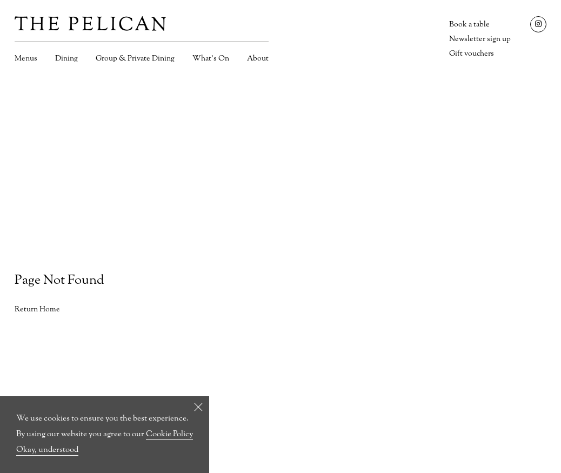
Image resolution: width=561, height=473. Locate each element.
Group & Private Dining (135, 59)
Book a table (469, 24)
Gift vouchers (471, 54)
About (258, 59)
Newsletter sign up (480, 39)
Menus (26, 59)
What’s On (210, 59)
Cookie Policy (169, 434)
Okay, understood (47, 450)
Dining (66, 59)
